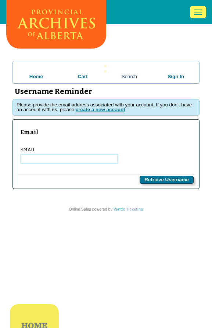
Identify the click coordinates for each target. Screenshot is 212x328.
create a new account (100, 109)
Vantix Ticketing (128, 209)
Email (69, 155)
